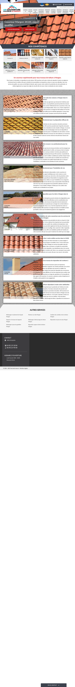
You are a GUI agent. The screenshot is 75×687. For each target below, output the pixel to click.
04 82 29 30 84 (57, 4)
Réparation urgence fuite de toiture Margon (36, 325)
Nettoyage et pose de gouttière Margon (13, 325)
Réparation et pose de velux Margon (59, 319)
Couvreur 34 (25, 10)
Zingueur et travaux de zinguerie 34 (71, 12)
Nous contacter (29, 29)
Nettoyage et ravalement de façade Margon (14, 315)
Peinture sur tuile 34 (30, 11)
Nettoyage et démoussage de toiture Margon (37, 320)
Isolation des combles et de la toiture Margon (59, 315)
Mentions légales (24, 368)
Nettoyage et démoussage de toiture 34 (65, 11)
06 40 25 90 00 (67, 4)
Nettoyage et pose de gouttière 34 (53, 12)
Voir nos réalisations (14, 29)
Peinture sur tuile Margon (34, 314)
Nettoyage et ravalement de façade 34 (41, 11)
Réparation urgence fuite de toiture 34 (47, 12)
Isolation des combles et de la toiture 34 (35, 12)
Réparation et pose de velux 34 (59, 11)
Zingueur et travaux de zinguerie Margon (14, 320)
